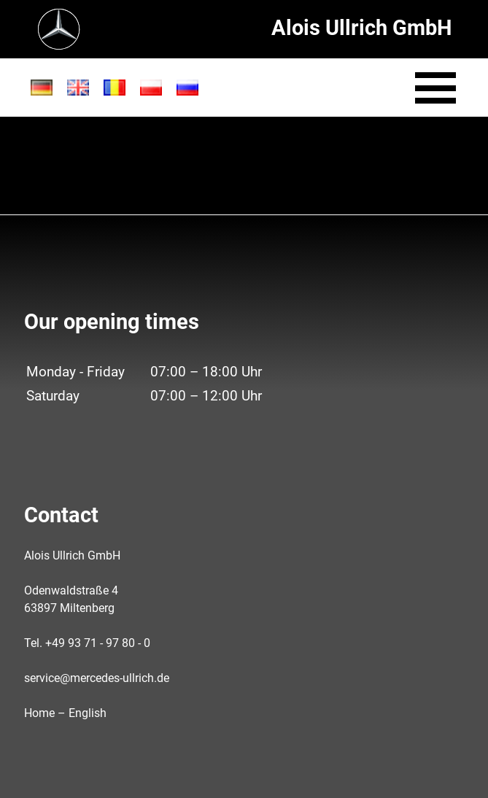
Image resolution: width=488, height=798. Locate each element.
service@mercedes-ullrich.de (96, 678)
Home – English (65, 713)
